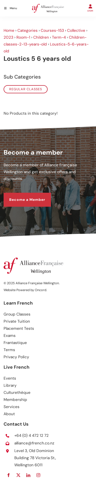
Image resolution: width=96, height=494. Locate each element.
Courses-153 (52, 30)
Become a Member (22, 195)
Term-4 (59, 37)
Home (9, 30)
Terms (9, 349)
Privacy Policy (16, 357)
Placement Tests (19, 328)
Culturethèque (17, 392)
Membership (15, 399)
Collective (76, 30)
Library (10, 385)
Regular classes (25, 89)
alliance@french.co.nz (34, 443)
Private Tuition (17, 321)
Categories (27, 30)
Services (11, 406)
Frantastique (15, 342)
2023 (8, 37)
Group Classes (17, 314)
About (9, 413)
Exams (10, 335)
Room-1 (23, 37)
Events (10, 378)
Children (41, 37)
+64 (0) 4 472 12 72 (31, 435)
